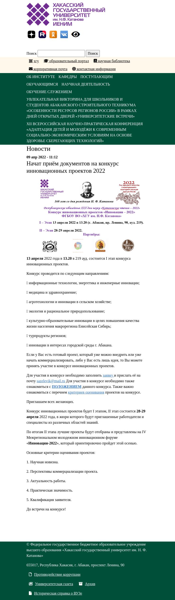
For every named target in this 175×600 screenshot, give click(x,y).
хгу (36, 61)
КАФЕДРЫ (68, 77)
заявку (108, 375)
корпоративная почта (48, 69)
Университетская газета (51, 584)
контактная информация (94, 69)
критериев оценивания (86, 392)
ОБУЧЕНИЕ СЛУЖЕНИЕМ (49, 92)
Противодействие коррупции (54, 574)
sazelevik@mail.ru (51, 381)
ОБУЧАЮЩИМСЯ (42, 84)
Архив (87, 584)
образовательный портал (66, 61)
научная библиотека (112, 61)
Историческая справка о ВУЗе (55, 593)
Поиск (31, 53)
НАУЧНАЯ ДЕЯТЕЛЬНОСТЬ (85, 84)
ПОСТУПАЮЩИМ (96, 77)
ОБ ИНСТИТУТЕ (40, 77)
